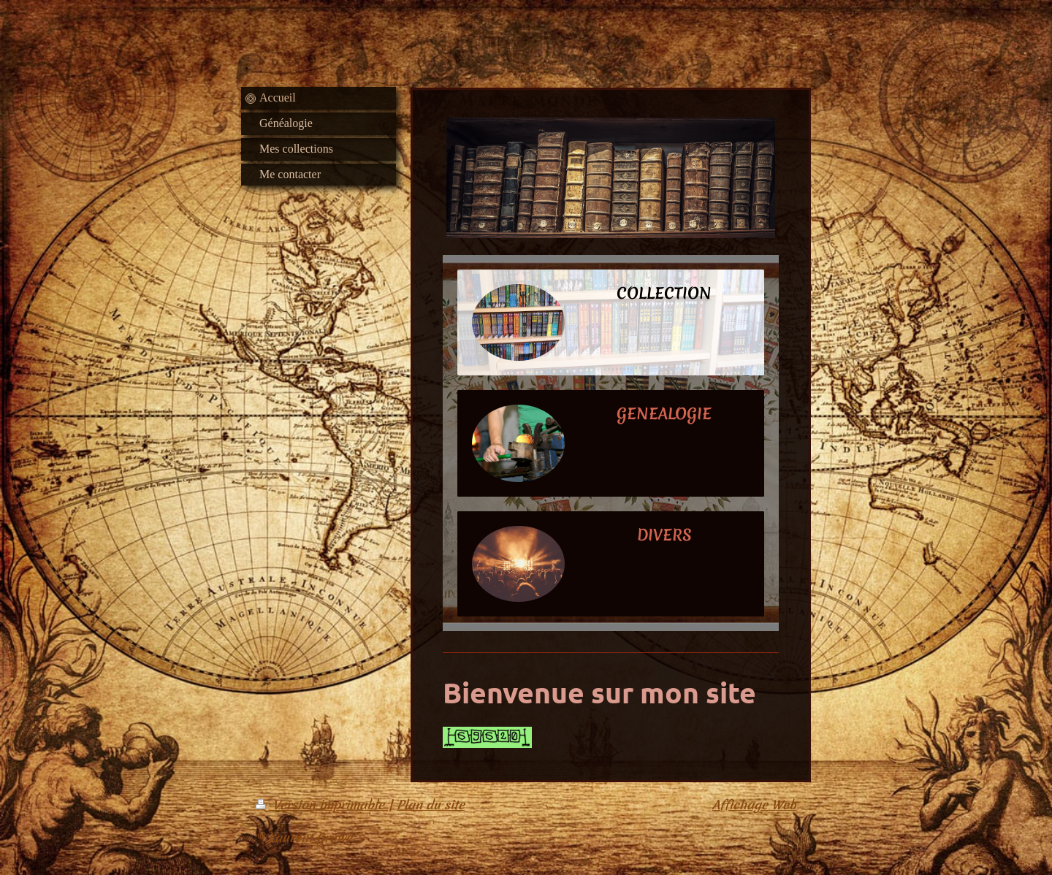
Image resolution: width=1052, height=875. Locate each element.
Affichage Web (754, 804)
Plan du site (431, 804)
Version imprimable (322, 804)
